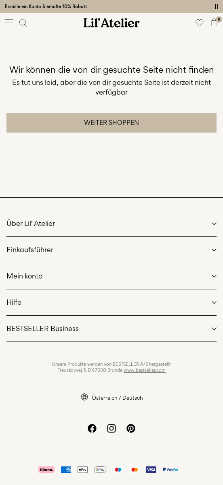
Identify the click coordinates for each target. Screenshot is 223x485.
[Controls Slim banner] (216, 6)
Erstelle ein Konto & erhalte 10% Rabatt (46, 6)
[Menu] (9, 22)
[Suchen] (23, 22)
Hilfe (13, 302)
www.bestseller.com (145, 370)
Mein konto (24, 276)
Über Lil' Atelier (30, 223)
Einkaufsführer (29, 249)
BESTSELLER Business (42, 328)
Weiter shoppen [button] (111, 123)
